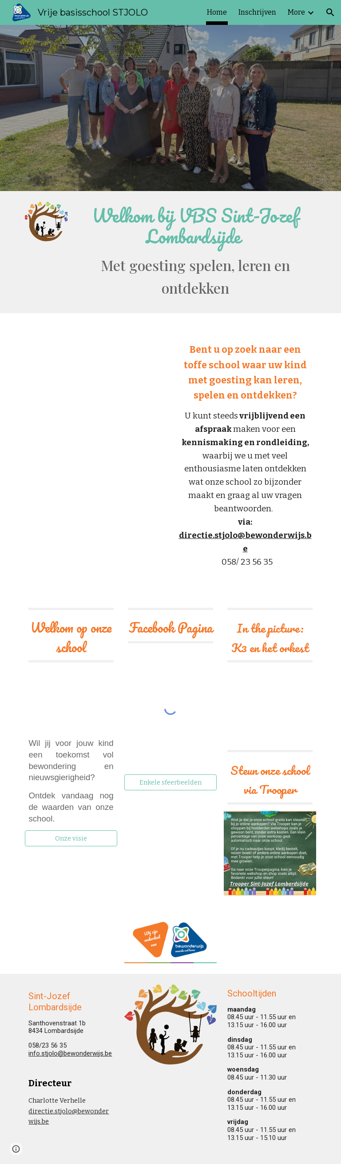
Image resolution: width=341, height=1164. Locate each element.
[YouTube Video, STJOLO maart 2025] (71, 700)
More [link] (296, 12)
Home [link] (217, 12)
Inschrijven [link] (257, 12)
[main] (195, 252)
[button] (330, 12)
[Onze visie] (70, 838)
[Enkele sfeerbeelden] (170, 782)
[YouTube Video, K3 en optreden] (270, 712)
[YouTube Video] (96, 380)
